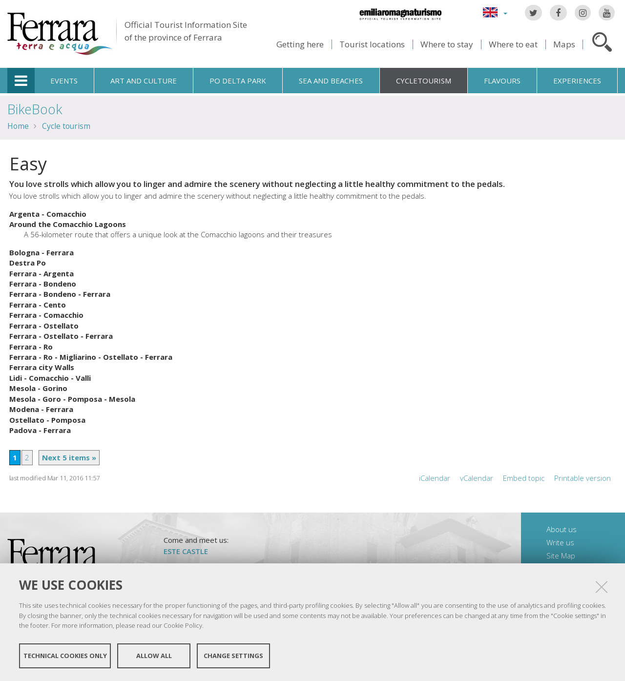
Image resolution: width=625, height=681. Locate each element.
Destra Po (27, 263)
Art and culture (143, 80)
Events (64, 80)
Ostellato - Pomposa (47, 420)
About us (561, 529)
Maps (564, 44)
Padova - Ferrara (40, 430)
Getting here (300, 44)
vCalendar (476, 478)
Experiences (577, 80)
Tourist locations (372, 44)
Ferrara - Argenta (41, 273)
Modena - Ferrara (41, 409)
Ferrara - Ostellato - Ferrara (61, 336)
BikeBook (34, 109)
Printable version (582, 478)
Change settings (233, 655)
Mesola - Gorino (38, 388)
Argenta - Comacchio (47, 214)
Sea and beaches (331, 80)
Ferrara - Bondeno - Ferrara (59, 294)
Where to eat (513, 44)
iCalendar (434, 478)
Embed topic (523, 478)
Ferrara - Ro (31, 346)
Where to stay (446, 44)
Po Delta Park (237, 80)
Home (18, 126)
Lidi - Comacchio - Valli (50, 378)
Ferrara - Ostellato (44, 325)
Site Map (560, 555)
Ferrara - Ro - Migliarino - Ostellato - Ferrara (90, 357)
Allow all (154, 655)
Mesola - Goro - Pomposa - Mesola (72, 399)
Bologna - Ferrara (41, 252)
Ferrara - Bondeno (42, 284)
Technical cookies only (65, 655)
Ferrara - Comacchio (46, 315)
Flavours (502, 80)
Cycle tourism (66, 126)
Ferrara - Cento (37, 305)
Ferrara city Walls (41, 367)
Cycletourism (423, 80)
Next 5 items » (69, 457)
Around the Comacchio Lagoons (67, 224)
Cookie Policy (183, 625)
